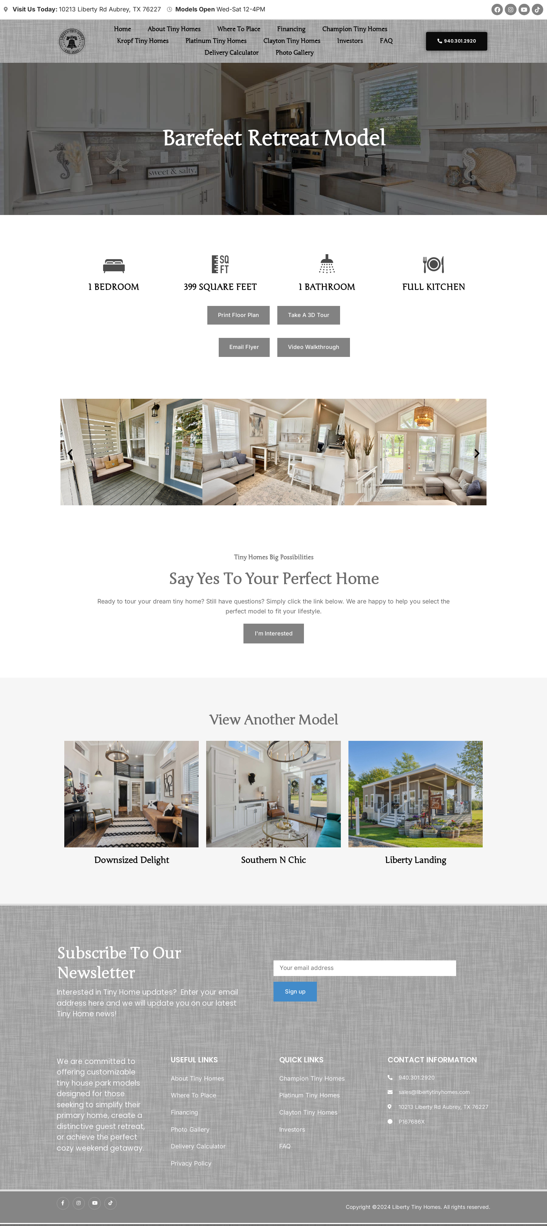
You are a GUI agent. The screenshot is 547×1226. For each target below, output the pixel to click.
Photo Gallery (294, 53)
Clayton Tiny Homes (291, 42)
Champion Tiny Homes (354, 30)
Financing (291, 30)
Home (122, 30)
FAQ (386, 42)
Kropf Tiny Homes (143, 42)
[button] (70, 456)
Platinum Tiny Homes (215, 42)
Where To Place (238, 30)
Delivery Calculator (231, 53)
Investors (350, 42)
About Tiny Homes (174, 30)
